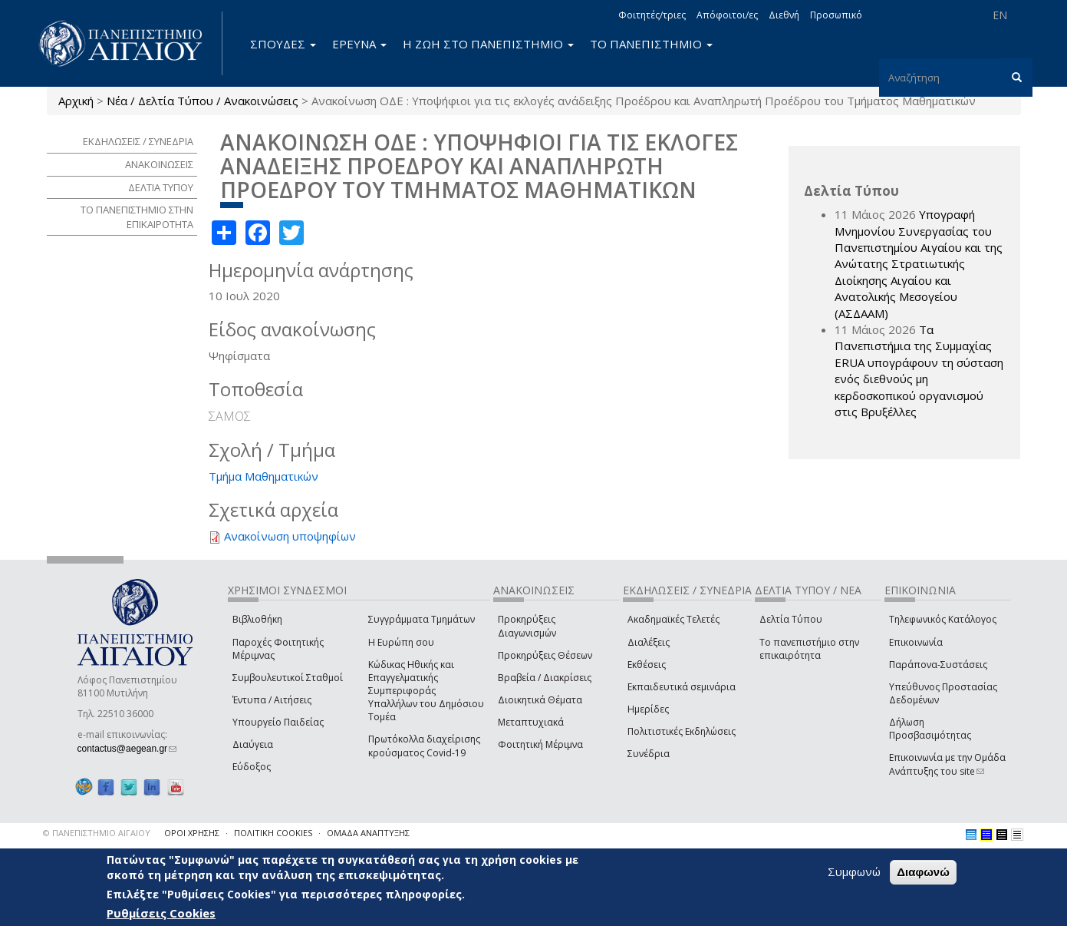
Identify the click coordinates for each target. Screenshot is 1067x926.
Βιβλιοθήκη (257, 619)
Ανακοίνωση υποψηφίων (290, 536)
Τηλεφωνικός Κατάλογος (942, 619)
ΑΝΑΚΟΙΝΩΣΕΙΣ (159, 164)
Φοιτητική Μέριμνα (540, 744)
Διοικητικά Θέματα (540, 699)
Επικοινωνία (916, 642)
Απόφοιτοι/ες (727, 14)
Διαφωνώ (923, 871)
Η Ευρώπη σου (401, 642)
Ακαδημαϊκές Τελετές (673, 619)
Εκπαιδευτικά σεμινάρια (681, 686)
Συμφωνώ (854, 871)
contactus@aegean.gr (127, 748)
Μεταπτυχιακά (531, 722)
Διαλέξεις (648, 642)
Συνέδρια (648, 753)
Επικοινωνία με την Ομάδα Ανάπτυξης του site (947, 764)
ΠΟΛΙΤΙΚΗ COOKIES (273, 832)
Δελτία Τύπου (790, 619)
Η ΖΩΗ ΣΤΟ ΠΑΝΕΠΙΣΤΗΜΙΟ (488, 43)
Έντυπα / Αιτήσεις (271, 699)
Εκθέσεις (646, 664)
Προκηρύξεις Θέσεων (545, 655)
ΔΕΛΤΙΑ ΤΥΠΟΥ (160, 187)
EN (1000, 15)
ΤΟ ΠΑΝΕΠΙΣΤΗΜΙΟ (651, 43)
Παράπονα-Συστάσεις (938, 664)
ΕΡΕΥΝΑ (359, 43)
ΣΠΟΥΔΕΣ (283, 43)
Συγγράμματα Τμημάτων (421, 619)
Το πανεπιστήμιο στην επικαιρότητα (809, 649)
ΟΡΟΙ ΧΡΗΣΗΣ (191, 832)
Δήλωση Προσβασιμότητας (930, 729)
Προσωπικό (836, 14)
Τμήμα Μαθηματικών (263, 476)
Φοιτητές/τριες (652, 14)
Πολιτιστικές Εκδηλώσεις (681, 731)
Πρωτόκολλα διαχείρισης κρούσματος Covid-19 (424, 746)
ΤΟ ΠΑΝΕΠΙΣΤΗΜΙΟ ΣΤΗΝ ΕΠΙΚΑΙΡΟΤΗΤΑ (137, 217)
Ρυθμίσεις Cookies (161, 913)
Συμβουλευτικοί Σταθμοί (287, 677)
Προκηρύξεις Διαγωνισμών (527, 626)
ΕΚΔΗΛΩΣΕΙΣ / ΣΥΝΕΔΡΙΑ (138, 141)
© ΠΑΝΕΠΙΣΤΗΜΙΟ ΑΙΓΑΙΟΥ (96, 832)
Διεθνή (784, 14)
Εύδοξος (251, 766)
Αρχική (76, 100)
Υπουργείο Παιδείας (278, 722)
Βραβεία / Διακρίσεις (544, 677)
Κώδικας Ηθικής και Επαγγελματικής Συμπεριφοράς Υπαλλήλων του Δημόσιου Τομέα (426, 691)
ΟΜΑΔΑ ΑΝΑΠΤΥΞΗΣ (368, 832)
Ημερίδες (648, 709)
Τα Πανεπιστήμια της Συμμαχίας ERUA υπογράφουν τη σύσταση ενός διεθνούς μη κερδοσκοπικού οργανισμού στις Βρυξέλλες (919, 370)
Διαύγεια (252, 744)
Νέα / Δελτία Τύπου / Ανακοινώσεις (202, 100)
